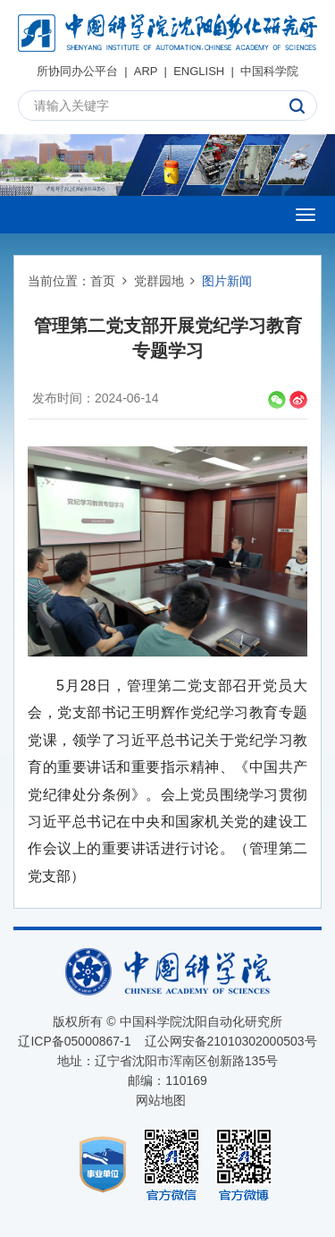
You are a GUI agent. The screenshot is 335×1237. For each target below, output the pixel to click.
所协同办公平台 (77, 71)
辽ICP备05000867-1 (74, 1041)
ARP (146, 71)
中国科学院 (269, 71)
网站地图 (161, 1100)
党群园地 (159, 281)
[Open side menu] (305, 214)
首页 (102, 281)
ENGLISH (198, 71)
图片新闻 (227, 281)
